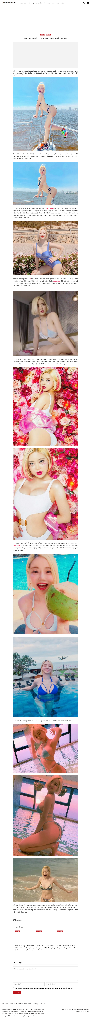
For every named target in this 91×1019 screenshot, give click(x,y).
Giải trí (48, 34)
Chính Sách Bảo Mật (16, 1003)
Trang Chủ (23, 3)
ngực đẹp (56, 255)
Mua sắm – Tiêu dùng (43, 3)
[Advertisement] (45, 20)
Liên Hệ (42, 1003)
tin (29, 253)
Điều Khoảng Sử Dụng (31, 1003)
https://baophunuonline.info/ (80, 1009)
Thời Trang (55, 3)
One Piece (38, 931)
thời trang (16, 520)
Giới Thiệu (5, 1003)
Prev (17, 954)
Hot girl (19, 920)
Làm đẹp (31, 3)
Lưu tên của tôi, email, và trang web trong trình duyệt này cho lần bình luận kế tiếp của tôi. (44, 988)
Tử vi (62, 3)
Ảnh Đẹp (43, 34)
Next (22, 954)
